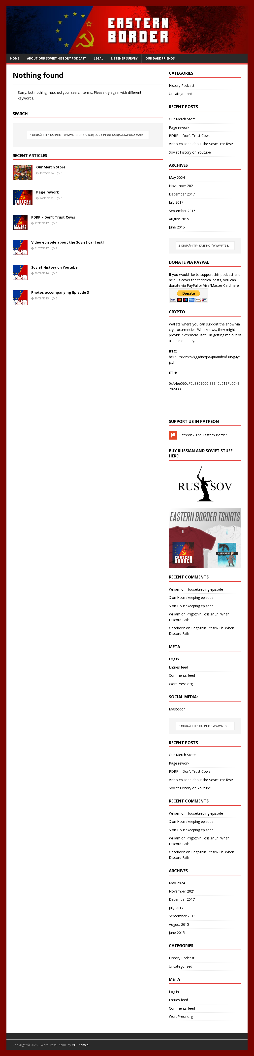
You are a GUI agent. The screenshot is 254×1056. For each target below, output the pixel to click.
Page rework (47, 192)
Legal (98, 58)
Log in (174, 659)
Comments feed (182, 675)
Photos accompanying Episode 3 (60, 292)
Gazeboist (177, 628)
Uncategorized (180, 93)
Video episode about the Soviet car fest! (67, 242)
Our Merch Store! (51, 167)
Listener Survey (124, 58)
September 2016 (182, 210)
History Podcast (181, 85)
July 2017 (176, 202)
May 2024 (177, 177)
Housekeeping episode (205, 589)
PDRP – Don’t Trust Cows (53, 217)
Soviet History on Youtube (54, 267)
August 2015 (179, 219)
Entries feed (178, 667)
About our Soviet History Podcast (56, 58)
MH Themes (80, 1045)
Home (14, 58)
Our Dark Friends (160, 58)
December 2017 (182, 194)
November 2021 (182, 185)
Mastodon (177, 709)
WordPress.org (181, 683)
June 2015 (177, 227)
